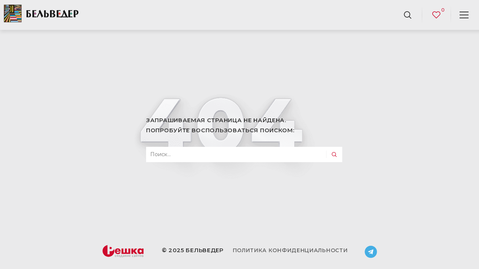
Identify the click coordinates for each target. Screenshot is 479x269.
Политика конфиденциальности (290, 250)
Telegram (371, 252)
